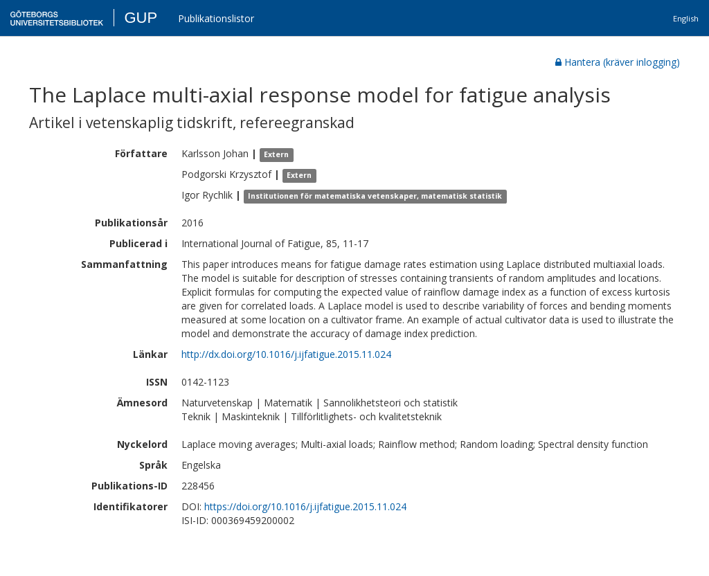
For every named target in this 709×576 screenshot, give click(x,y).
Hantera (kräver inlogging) (617, 62)
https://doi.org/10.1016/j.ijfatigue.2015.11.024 (305, 506)
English (686, 18)
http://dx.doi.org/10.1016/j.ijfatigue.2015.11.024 (286, 354)
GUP (140, 17)
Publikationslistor (216, 18)
